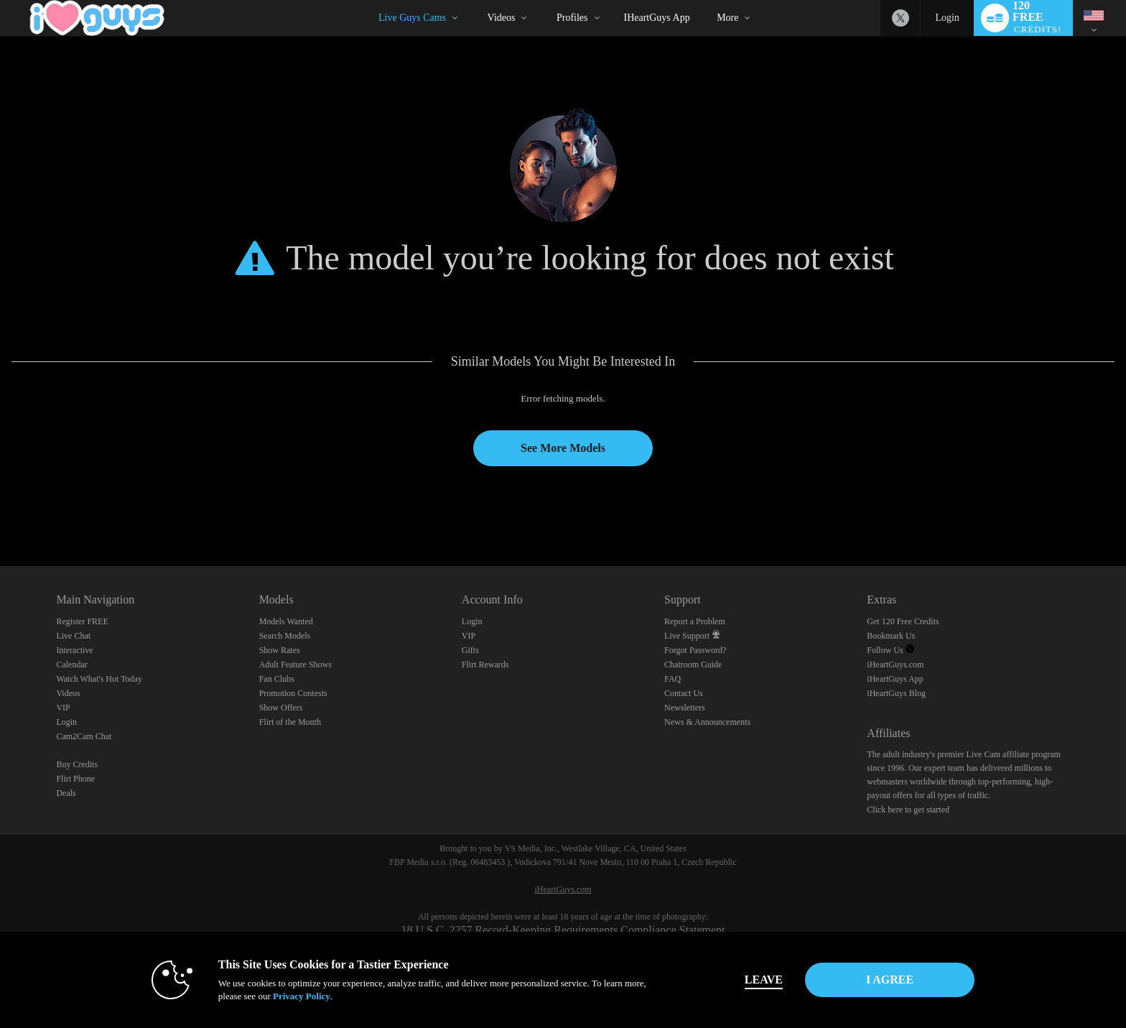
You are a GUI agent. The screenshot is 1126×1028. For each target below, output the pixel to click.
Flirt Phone (75, 779)
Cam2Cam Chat (83, 736)
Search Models (285, 636)
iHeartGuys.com (895, 664)
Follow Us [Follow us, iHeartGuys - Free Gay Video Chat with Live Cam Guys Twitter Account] (890, 650)
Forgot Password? (695, 650)
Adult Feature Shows (295, 664)
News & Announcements (707, 722)
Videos (502, 17)
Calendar (71, 664)
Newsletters (684, 708)
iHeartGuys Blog (896, 693)
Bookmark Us (891, 636)
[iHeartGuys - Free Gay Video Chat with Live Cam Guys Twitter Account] (900, 18)
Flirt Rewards (485, 664)
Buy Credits (77, 764)
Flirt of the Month (290, 722)
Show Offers (281, 708)
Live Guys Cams (412, 17)
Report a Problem (694, 621)
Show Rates (279, 650)
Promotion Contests (293, 693)
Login (947, 17)
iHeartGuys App (657, 17)
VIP (63, 708)
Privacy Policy (301, 996)
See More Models (563, 448)
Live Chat (73, 636)
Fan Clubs (276, 679)
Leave (764, 979)
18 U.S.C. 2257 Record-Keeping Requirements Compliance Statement (563, 930)
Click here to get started (908, 810)
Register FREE (82, 621)
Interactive (74, 650)
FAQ (672, 679)
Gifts (470, 650)
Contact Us (683, 693)
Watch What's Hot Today (99, 679)
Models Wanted (286, 621)
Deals (65, 793)
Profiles (572, 17)
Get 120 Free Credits (903, 621)
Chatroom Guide (693, 664)
